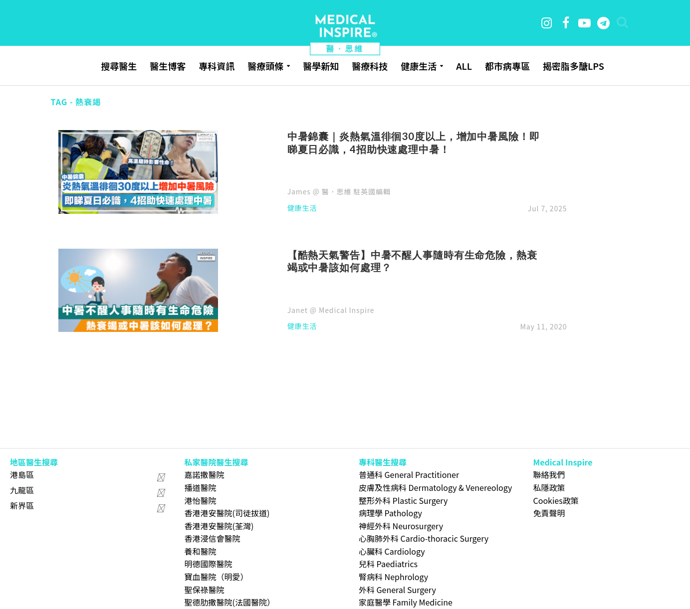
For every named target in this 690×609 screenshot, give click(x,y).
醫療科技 (370, 65)
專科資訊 (216, 65)
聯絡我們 (549, 474)
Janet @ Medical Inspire (331, 310)
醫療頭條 (265, 65)
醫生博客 (168, 65)
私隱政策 (549, 487)
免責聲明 (549, 513)
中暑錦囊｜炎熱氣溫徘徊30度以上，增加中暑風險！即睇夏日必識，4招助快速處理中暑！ (413, 142)
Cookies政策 (556, 500)
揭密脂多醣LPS (573, 65)
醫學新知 (321, 65)
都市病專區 (507, 65)
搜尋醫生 (119, 65)
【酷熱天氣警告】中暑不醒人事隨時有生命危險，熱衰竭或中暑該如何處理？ (412, 261)
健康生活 (419, 65)
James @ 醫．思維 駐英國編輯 (339, 191)
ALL (464, 65)
